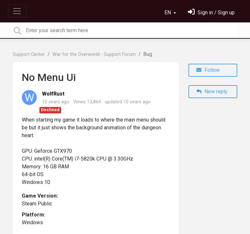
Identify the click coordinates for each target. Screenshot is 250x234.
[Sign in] (211, 12)
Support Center (29, 54)
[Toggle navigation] (17, 11)
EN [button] (168, 12)
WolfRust (53, 94)
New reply (212, 91)
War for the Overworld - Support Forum (94, 54)
